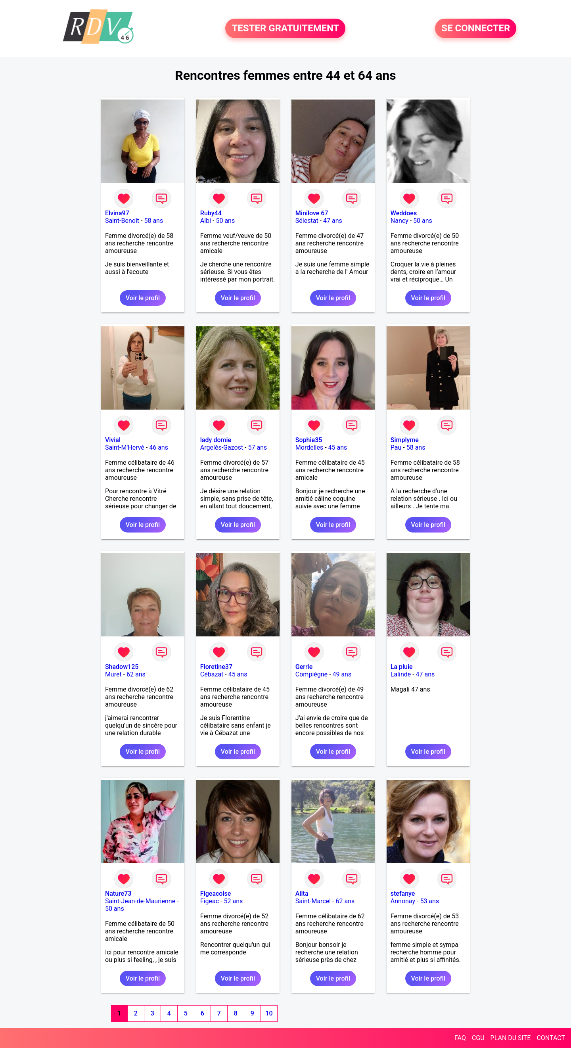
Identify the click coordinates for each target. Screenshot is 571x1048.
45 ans (337, 447)
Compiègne (311, 674)
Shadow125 (121, 667)
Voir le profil (143, 298)
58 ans (153, 220)
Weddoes (404, 213)
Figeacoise (215, 893)
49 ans (341, 674)
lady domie (215, 440)
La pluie (402, 667)
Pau (396, 447)
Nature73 (118, 893)
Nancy (399, 220)
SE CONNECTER (475, 28)
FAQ (460, 1038)
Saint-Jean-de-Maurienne (140, 901)
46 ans (158, 447)
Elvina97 (117, 213)
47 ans (332, 220)
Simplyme (405, 440)
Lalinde (401, 674)
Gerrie (303, 667)
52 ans (233, 901)
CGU (478, 1038)
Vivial (113, 440)
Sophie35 (308, 440)
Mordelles (309, 447)
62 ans (136, 674)
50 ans (225, 220)
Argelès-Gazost (221, 447)
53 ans (429, 901)
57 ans (257, 447)
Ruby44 (211, 213)
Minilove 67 (311, 213)
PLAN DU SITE (511, 1038)
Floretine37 (216, 667)
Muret (113, 674)
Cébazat (211, 674)
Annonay (403, 901)
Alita (301, 893)
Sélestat (306, 220)
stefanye (403, 893)
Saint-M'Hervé (124, 447)
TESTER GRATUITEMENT (285, 28)
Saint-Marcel (313, 901)
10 (268, 1013)
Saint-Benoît (122, 220)
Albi (205, 220)
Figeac (209, 901)
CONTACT (551, 1038)
